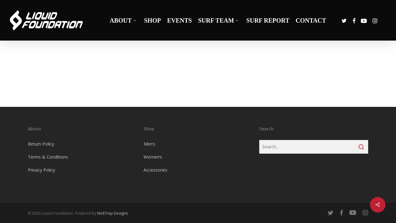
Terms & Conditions (48, 157)
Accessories (155, 170)
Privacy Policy (41, 170)
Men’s (149, 144)
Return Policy (41, 144)
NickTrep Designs (112, 213)
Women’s (153, 157)
